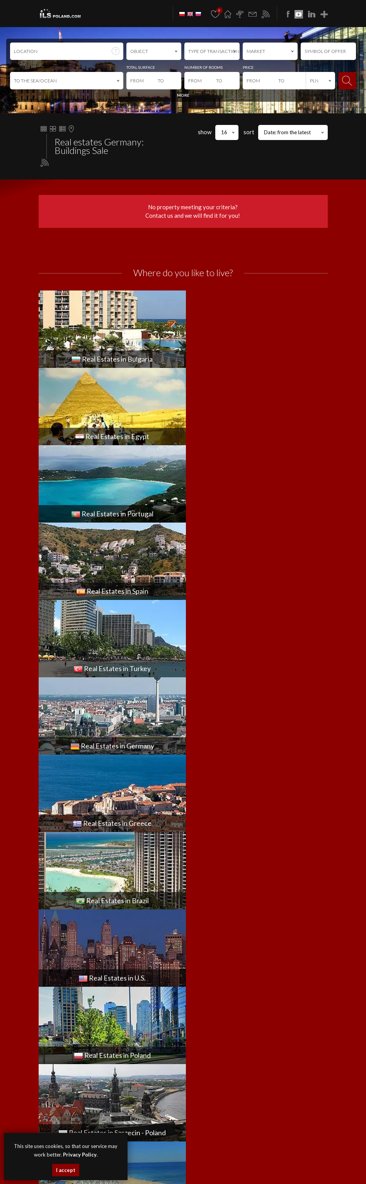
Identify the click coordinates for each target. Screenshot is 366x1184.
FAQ (187, 967)
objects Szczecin (252, 1154)
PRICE (248, 67)
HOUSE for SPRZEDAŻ (207, 844)
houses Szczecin (183, 1154)
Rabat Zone (197, 975)
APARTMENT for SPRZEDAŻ (213, 818)
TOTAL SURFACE (140, 67)
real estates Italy (294, 1172)
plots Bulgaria (221, 1163)
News (189, 914)
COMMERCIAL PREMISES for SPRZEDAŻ (226, 826)
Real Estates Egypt (254, 1163)
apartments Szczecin (146, 1154)
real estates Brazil (225, 1172)
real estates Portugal (293, 1163)
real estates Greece (188, 1172)
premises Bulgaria (155, 1163)
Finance (192, 940)
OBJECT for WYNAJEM (63, 949)
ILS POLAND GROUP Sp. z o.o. (207, 1037)
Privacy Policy (230, 1093)
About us (194, 932)
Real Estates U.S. (260, 1172)
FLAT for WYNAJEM (59, 932)
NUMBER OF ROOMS (203, 67)
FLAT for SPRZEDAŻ (204, 835)
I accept (65, 1170)
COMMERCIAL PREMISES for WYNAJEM (81, 923)
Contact (193, 949)
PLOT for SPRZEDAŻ (204, 861)
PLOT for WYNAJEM (59, 958)
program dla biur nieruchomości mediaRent (183, 1110)
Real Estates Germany (145, 1172)
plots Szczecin (282, 1154)
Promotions (197, 923)
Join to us (194, 958)
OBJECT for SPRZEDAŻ (207, 852)
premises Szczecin (217, 1154)
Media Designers (203, 1118)
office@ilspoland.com (65, 849)
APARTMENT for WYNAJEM (68, 914)
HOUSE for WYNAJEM (63, 940)
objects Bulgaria (190, 1163)
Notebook (195, 984)
